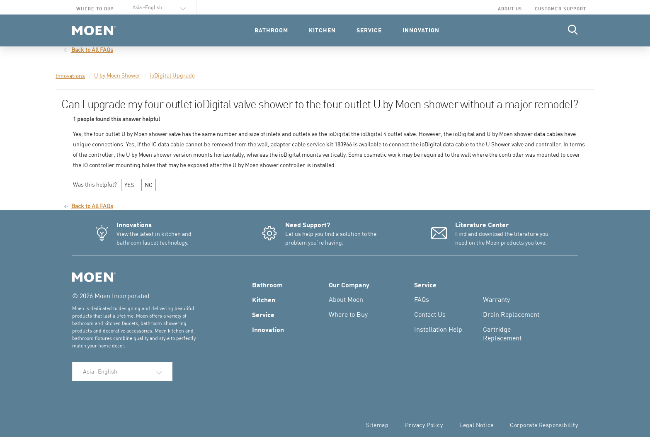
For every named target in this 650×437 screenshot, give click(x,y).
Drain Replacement (511, 314)
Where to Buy (95, 8)
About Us (510, 8)
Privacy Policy (424, 424)
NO (149, 184)
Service (263, 314)
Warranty (496, 299)
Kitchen (263, 299)
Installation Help (438, 329)
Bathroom (267, 284)
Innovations (70, 75)
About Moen (346, 299)
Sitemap (377, 424)
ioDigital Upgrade (172, 75)
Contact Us (430, 314)
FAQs (421, 299)
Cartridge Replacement (502, 333)
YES (129, 184)
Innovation (268, 329)
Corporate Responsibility (544, 424)
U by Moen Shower (117, 75)
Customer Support (560, 8)
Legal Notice (476, 424)
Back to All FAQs (88, 49)
